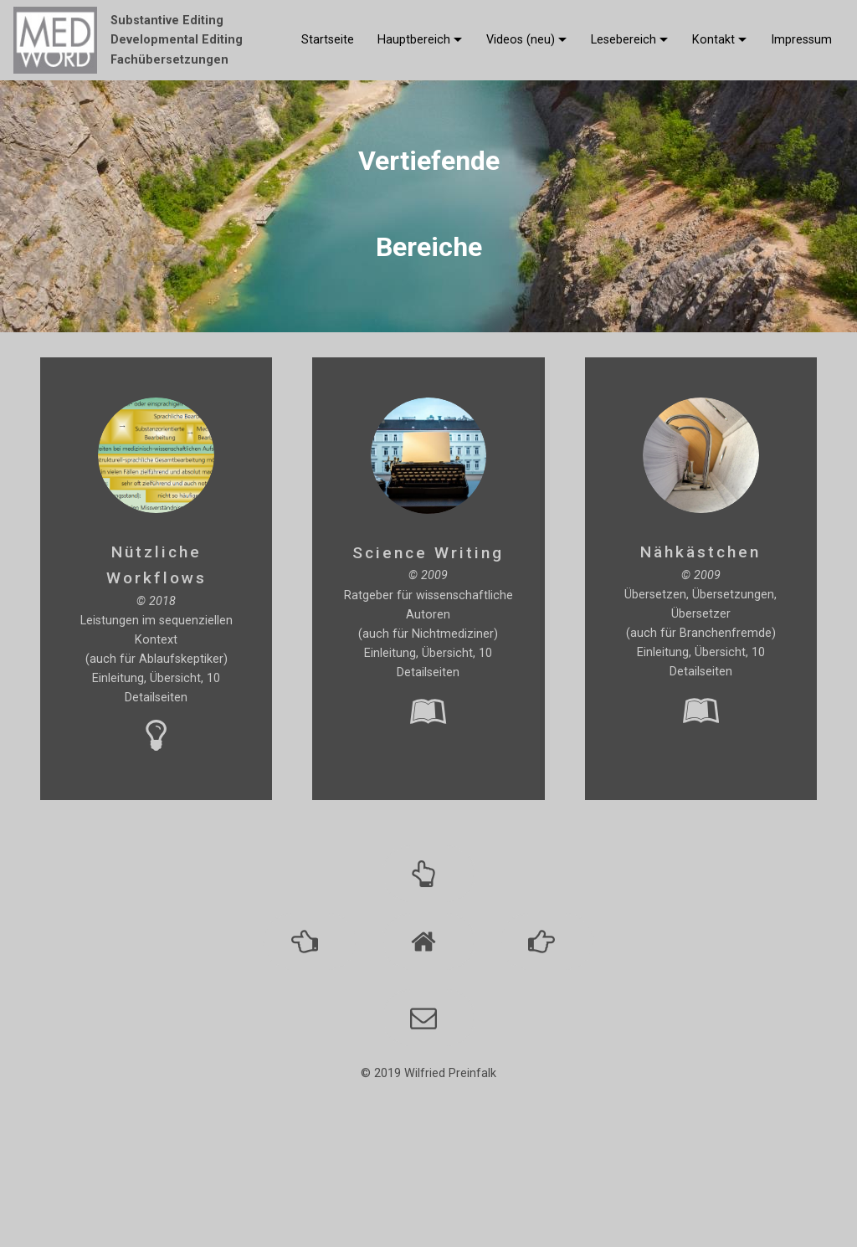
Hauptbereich (413, 40)
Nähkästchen (700, 552)
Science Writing (428, 552)
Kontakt (713, 40)
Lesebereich (623, 40)
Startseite (327, 40)
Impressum (801, 40)
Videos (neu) (520, 40)
